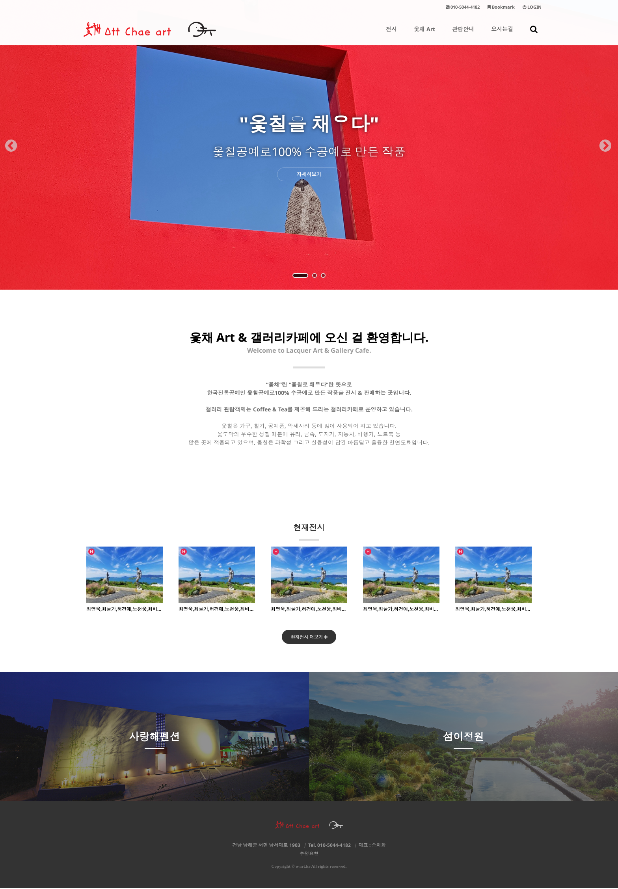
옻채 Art (424, 35)
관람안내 (463, 35)
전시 (391, 35)
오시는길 (502, 35)
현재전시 (309, 531)
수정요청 (309, 854)
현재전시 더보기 (309, 637)
